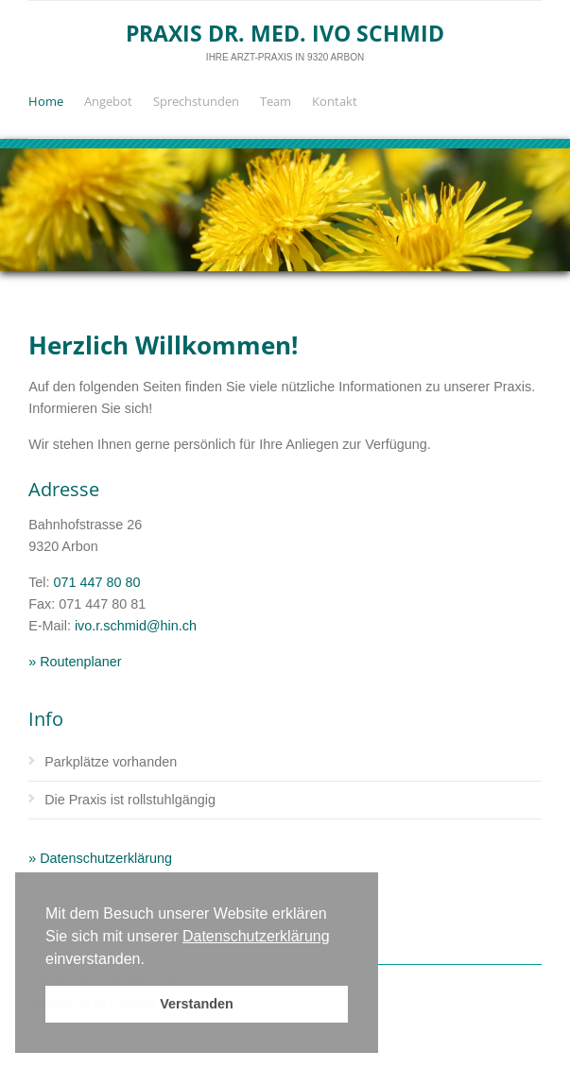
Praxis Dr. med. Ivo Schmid (285, 33)
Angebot (108, 101)
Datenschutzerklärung (256, 936)
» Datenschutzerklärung (100, 858)
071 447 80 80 (97, 582)
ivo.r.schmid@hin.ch (136, 625)
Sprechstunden (196, 101)
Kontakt (334, 101)
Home (45, 101)
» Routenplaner (74, 661)
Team (275, 101)
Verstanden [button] (196, 1003)
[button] (151, 960)
